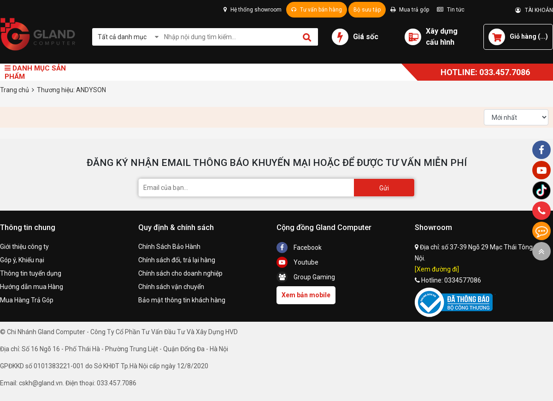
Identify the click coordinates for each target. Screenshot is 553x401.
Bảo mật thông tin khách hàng (181, 300)
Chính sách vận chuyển (171, 286)
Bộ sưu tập (367, 9)
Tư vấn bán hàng (316, 9)
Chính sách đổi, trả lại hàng (176, 260)
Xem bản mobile (306, 295)
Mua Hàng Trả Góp (26, 300)
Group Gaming (305, 277)
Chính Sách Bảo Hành (169, 246)
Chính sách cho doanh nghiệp (180, 273)
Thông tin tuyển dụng (30, 273)
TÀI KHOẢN (534, 10)
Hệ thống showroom (253, 9)
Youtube (297, 262)
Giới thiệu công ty (24, 246)
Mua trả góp (409, 9)
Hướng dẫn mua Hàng (31, 286)
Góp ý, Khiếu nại (22, 260)
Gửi (384, 188)
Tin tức (451, 9)
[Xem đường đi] (437, 269)
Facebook (299, 247)
